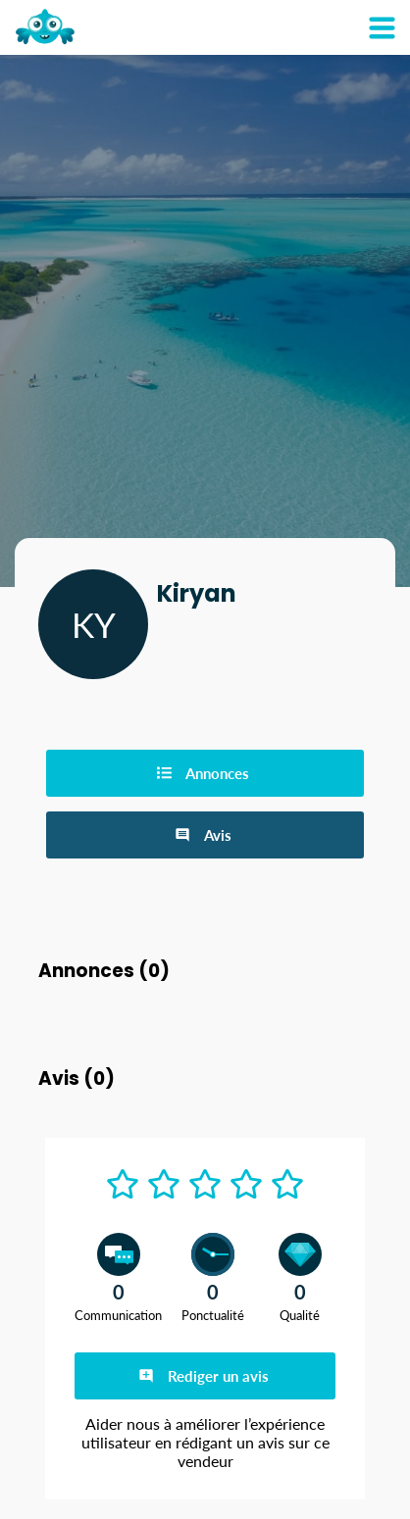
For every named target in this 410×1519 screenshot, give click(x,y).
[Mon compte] (381, 27)
